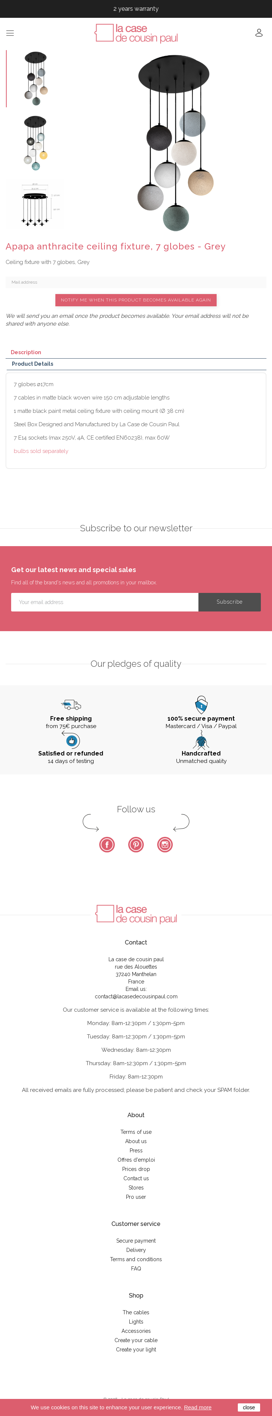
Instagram (165, 844)
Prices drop (136, 1169)
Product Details (32, 364)
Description (26, 352)
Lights (136, 1322)
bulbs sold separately (41, 451)
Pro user (136, 1197)
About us (136, 1141)
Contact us (136, 1178)
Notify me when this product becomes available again (136, 300)
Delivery (136, 1250)
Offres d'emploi (136, 1160)
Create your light (136, 1350)
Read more (197, 1407)
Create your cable (136, 1340)
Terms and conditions (136, 1259)
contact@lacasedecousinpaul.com (136, 996)
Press (136, 1151)
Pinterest (136, 844)
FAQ (136, 1269)
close (249, 1407)
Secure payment (136, 1241)
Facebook (107, 844)
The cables (136, 1312)
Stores (136, 1188)
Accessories (136, 1331)
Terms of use (136, 1132)
